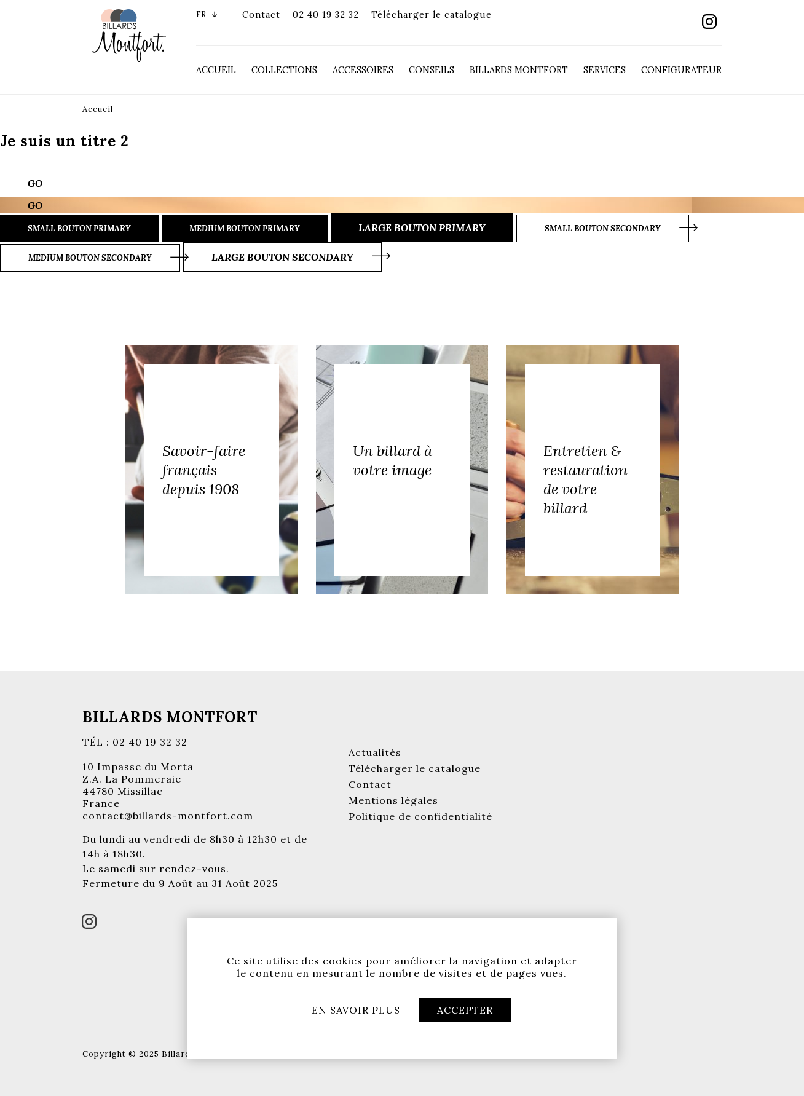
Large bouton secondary (282, 257)
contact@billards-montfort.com (167, 816)
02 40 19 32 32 (326, 14)
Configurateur (681, 70)
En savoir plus (356, 1010)
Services (604, 70)
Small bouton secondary (603, 228)
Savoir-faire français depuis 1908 (203, 470)
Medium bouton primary (244, 228)
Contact (261, 14)
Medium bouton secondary (90, 258)
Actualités (375, 752)
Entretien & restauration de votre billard (585, 479)
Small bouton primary (79, 228)
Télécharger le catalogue (431, 14)
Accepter (465, 1010)
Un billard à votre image (392, 460)
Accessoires (363, 70)
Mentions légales (393, 800)
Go (35, 183)
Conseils (431, 70)
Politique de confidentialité (420, 816)
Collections (284, 70)
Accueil (216, 70)
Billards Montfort (519, 70)
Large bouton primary (422, 227)
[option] (211, 469)
